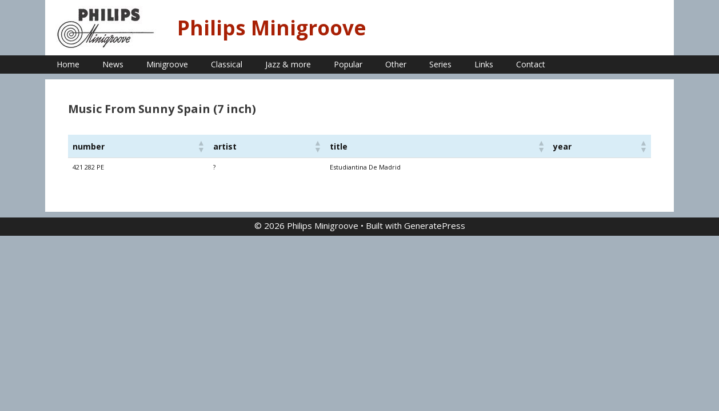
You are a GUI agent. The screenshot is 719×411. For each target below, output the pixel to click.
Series (440, 64)
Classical (226, 64)
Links (483, 64)
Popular (348, 64)
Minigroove (167, 64)
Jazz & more (288, 64)
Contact (530, 64)
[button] (200, 146)
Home (68, 64)
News (112, 64)
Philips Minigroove (271, 27)
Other (395, 64)
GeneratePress (434, 225)
